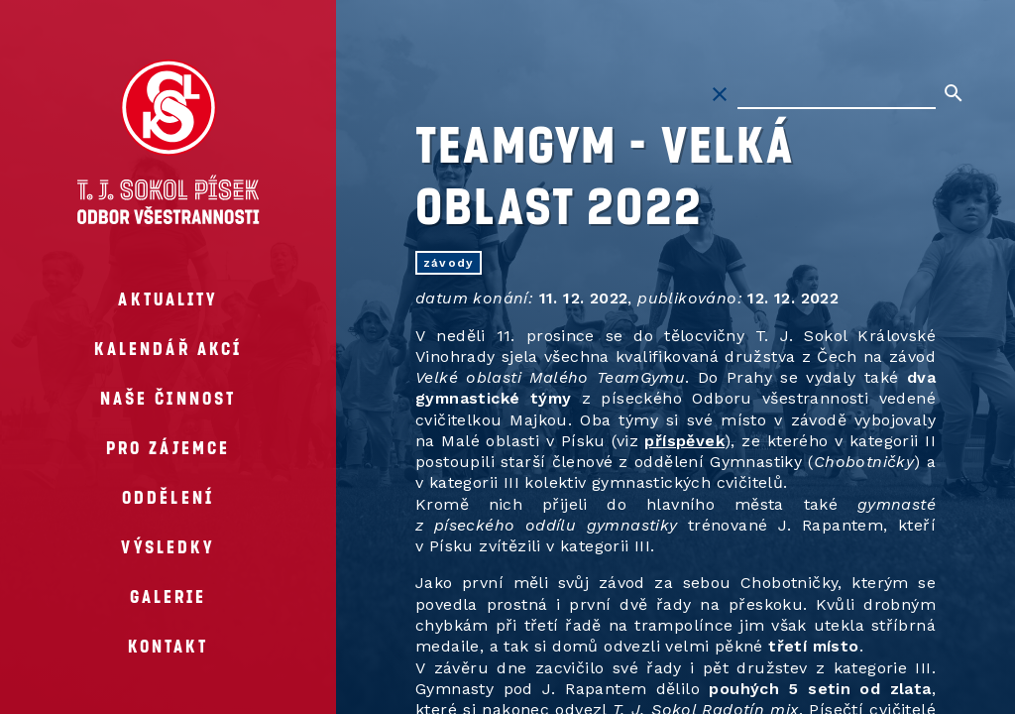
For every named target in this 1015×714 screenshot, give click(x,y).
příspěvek (684, 440)
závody (448, 263)
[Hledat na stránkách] (836, 94)
